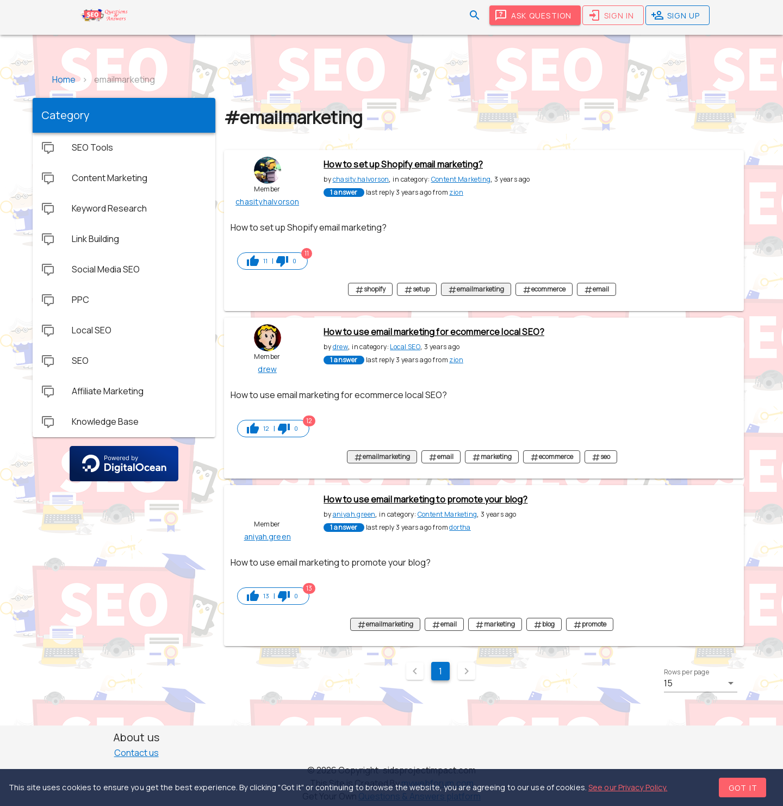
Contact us (136, 753)
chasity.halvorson (361, 179)
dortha (459, 527)
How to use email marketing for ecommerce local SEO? (434, 332)
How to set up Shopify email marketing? (403, 164)
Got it (743, 788)
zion (456, 192)
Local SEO (405, 346)
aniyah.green (354, 514)
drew (341, 346)
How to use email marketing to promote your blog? (425, 499)
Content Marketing (461, 179)
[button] (700, 683)
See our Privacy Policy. (627, 787)
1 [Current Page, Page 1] (440, 671)
